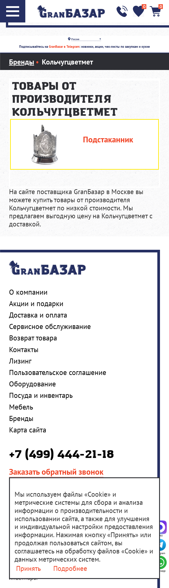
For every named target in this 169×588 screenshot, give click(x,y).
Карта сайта (27, 429)
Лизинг (20, 361)
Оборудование (32, 383)
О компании (28, 292)
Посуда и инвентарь (41, 395)
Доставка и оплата (38, 315)
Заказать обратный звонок (56, 471)
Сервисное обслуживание (50, 326)
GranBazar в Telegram (64, 46)
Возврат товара (33, 337)
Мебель (21, 407)
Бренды (21, 418)
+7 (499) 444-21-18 (61, 454)
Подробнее (70, 568)
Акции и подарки (36, 303)
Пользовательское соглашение (57, 372)
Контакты (24, 349)
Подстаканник (108, 139)
